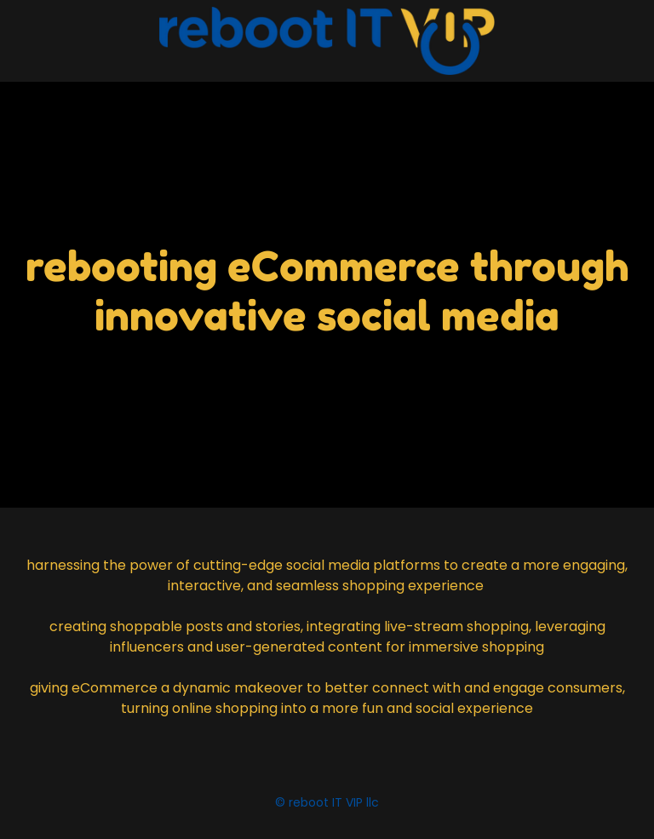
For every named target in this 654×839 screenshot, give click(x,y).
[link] (327, 41)
